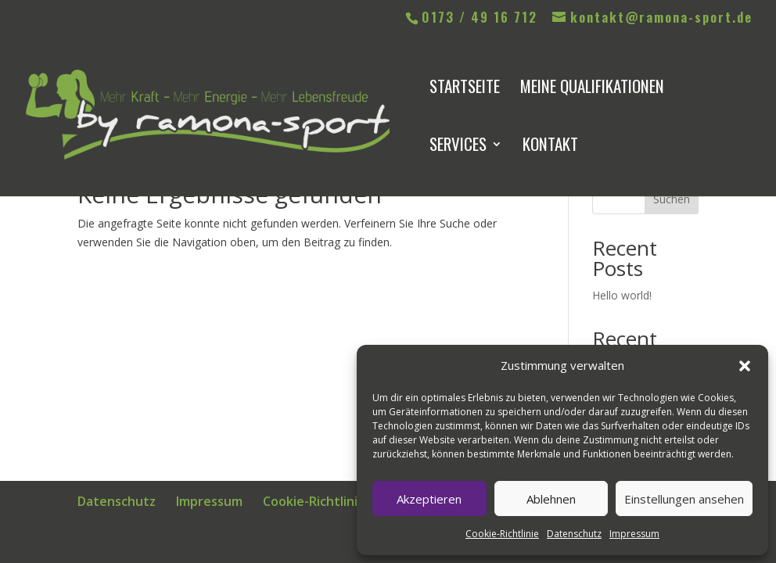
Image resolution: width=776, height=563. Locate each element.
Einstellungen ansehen (684, 499)
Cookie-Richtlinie (502, 533)
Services (458, 147)
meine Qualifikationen (592, 89)
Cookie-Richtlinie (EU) (328, 501)
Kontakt (550, 147)
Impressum (634, 533)
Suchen (671, 199)
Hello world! (622, 295)
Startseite (464, 89)
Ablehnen (551, 499)
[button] (745, 366)
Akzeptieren (429, 499)
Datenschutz (574, 533)
